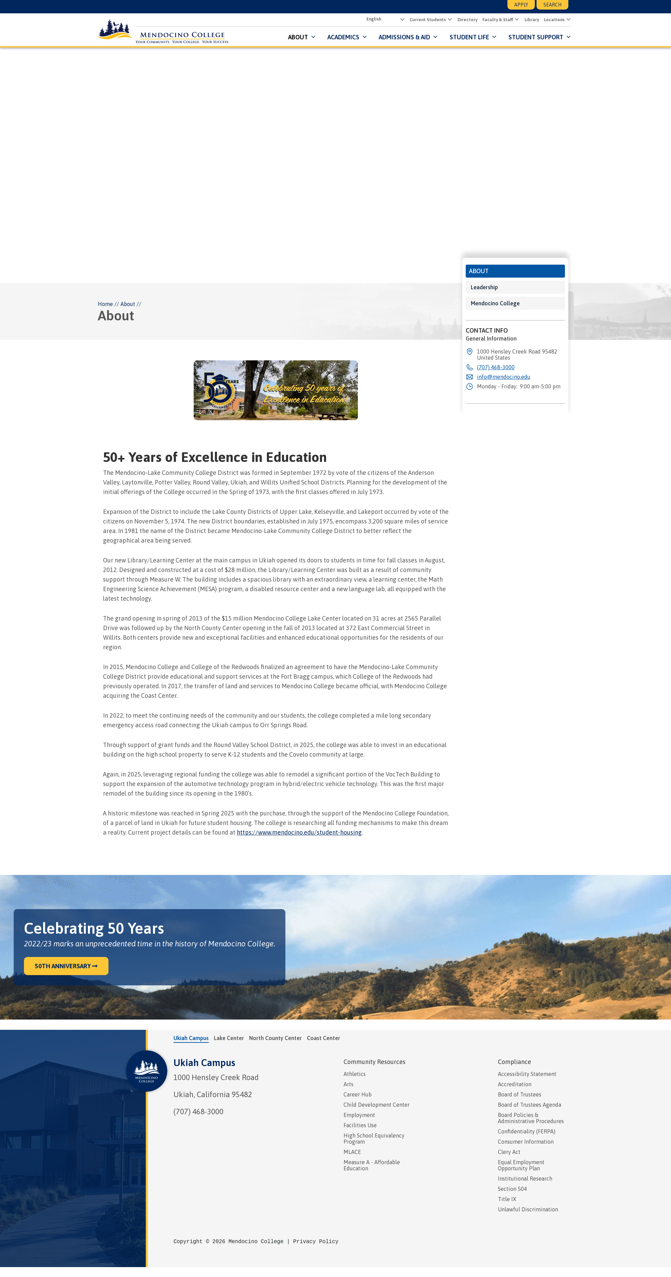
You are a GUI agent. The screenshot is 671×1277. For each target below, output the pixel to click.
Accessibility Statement (527, 1074)
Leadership (484, 287)
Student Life (466, 37)
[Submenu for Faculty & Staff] (513, 20)
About (295, 37)
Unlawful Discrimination (528, 1210)
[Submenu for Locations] (565, 20)
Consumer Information (526, 1142)
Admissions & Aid (401, 37)
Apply (521, 5)
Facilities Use (360, 1125)
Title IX (507, 1199)
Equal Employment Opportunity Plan (521, 1165)
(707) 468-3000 (198, 1111)
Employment (359, 1115)
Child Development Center (377, 1105)
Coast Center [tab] (323, 1038)
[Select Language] (382, 19)
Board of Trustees (519, 1095)
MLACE (352, 1152)
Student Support (534, 37)
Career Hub (358, 1095)
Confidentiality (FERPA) (526, 1132)
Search (552, 5)
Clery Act (509, 1152)
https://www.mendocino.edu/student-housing (299, 832)
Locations (551, 20)
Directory (465, 20)
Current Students (425, 20)
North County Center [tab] (275, 1038)
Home (105, 304)
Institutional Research (525, 1179)
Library (529, 20)
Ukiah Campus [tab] (191, 1038)
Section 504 (512, 1189)
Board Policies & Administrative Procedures (531, 1118)
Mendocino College (495, 304)
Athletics (355, 1074)
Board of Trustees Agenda (529, 1105)
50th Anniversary (66, 966)
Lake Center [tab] (229, 1038)
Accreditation (514, 1084)
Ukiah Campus (204, 1062)
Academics (341, 37)
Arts (348, 1084)
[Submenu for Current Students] (446, 20)
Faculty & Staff (495, 20)
